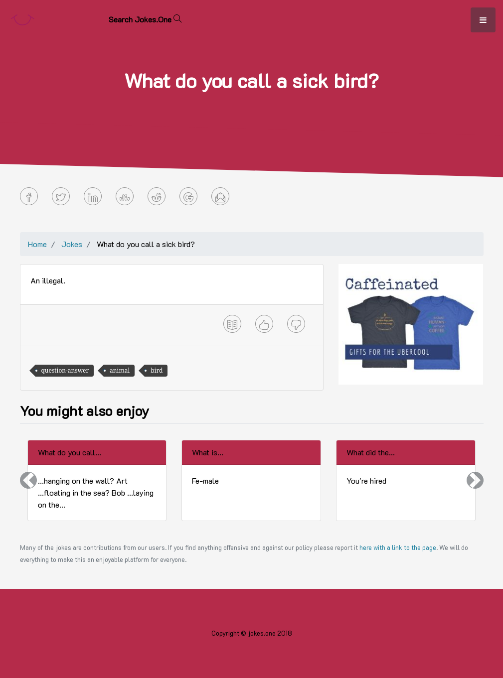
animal (120, 370)
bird (157, 370)
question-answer (65, 370)
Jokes (71, 244)
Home (37, 244)
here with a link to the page (397, 547)
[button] (28, 480)
